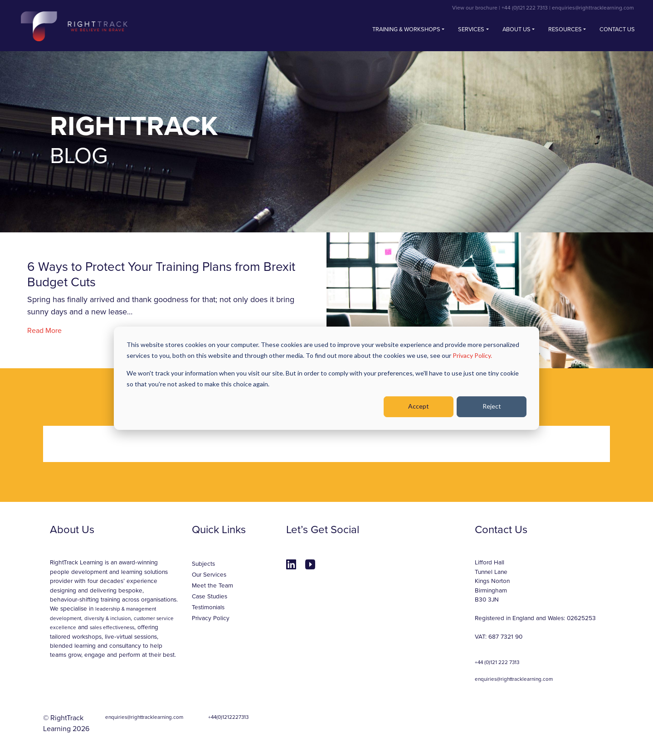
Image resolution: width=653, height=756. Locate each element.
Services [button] (471, 29)
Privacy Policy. (472, 355)
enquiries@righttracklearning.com (593, 8)
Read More (44, 330)
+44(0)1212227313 (228, 717)
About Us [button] (516, 29)
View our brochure (474, 8)
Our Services (209, 574)
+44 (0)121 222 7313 (525, 8)
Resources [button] (565, 29)
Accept (418, 406)
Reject (491, 406)
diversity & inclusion (107, 618)
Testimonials (208, 607)
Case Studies (209, 596)
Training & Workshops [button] (406, 29)
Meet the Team (212, 585)
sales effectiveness (112, 627)
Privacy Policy (210, 618)
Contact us (617, 29)
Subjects (203, 564)
